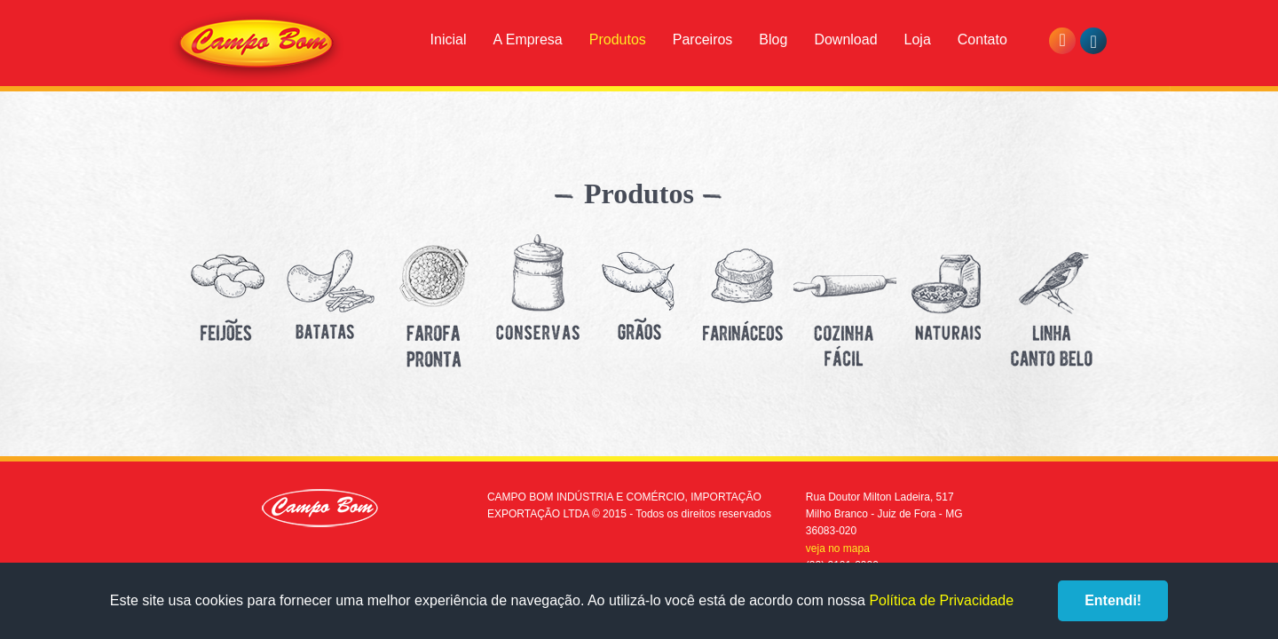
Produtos (617, 39)
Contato (982, 39)
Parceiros (703, 39)
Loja (917, 39)
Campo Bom (256, 46)
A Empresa (527, 39)
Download (845, 39)
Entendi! (1113, 600)
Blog (773, 39)
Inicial (448, 39)
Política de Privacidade (941, 600)
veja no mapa (838, 548)
